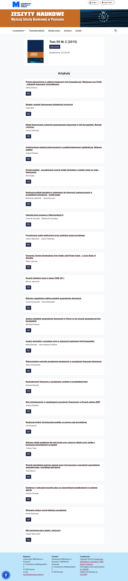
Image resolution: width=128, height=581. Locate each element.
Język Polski (107, 2)
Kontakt (78, 31)
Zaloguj (93, 2)
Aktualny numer (54, 31)
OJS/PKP (83, 575)
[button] (6, 575)
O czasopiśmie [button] (18, 31)
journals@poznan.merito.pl (33, 575)
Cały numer (54, 47)
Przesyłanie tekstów (36, 31)
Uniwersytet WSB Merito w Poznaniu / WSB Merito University (91, 561)
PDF (28, 93)
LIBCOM (85, 569)
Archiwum (68, 31)
